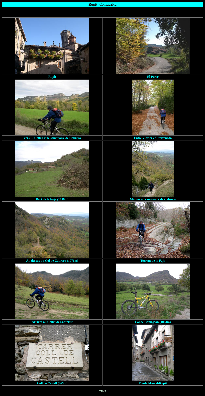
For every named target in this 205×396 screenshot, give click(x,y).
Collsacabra (108, 4)
